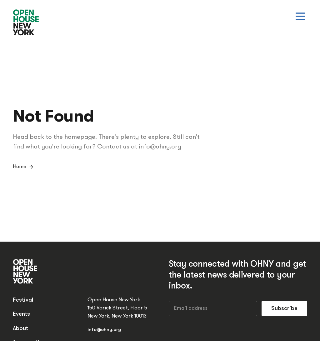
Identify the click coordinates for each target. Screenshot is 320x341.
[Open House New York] (26, 22)
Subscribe (284, 309)
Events (21, 314)
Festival (23, 300)
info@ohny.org (104, 330)
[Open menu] (300, 16)
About (20, 329)
